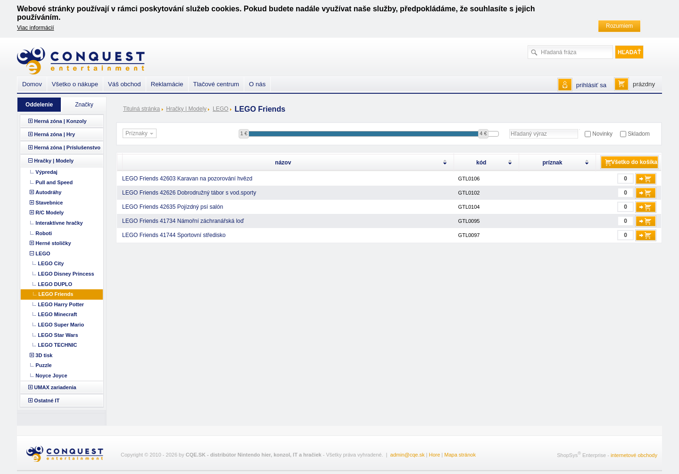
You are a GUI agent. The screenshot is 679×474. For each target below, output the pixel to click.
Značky (84, 104)
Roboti (43, 233)
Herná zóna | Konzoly (60, 121)
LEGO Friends (55, 294)
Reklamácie (167, 84)
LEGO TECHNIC (57, 345)
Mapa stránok (460, 455)
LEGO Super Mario (61, 324)
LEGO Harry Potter (61, 304)
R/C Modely (49, 212)
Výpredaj (46, 172)
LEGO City (51, 263)
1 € (243, 133)
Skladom (639, 134)
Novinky (602, 134)
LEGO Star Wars (58, 335)
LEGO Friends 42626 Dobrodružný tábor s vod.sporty (189, 192)
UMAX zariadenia (55, 387)
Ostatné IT (46, 400)
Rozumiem (619, 26)
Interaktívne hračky (59, 223)
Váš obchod (124, 84)
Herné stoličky (53, 243)
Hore (434, 455)
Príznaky (140, 134)
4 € (483, 133)
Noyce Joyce (51, 375)
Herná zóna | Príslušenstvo (67, 147)
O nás (257, 84)
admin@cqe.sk (407, 455)
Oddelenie (39, 104)
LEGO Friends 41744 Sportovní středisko (173, 235)
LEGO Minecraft (57, 314)
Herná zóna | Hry (54, 134)
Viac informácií (35, 28)
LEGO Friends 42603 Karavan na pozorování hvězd (187, 178)
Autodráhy (48, 192)
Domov (32, 84)
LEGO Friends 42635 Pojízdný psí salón (172, 207)
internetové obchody (634, 455)
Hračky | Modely (186, 109)
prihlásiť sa (591, 85)
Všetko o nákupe (75, 84)
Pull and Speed (54, 182)
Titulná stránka (141, 109)
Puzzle (43, 365)
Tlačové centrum (216, 84)
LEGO (220, 109)
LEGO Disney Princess (66, 274)
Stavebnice (49, 202)
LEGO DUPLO (55, 284)
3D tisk (43, 355)
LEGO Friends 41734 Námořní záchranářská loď (183, 221)
